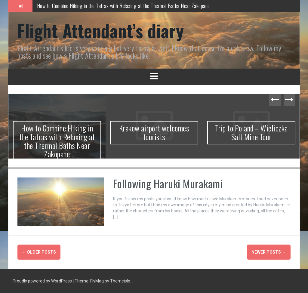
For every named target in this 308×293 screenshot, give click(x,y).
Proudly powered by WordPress (43, 281)
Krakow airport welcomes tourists (154, 132)
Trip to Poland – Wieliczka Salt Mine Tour (251, 132)
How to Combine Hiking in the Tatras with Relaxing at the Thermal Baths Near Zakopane (123, 6)
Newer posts (268, 252)
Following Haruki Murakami (168, 183)
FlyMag (97, 281)
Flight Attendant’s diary (100, 30)
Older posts (39, 252)
